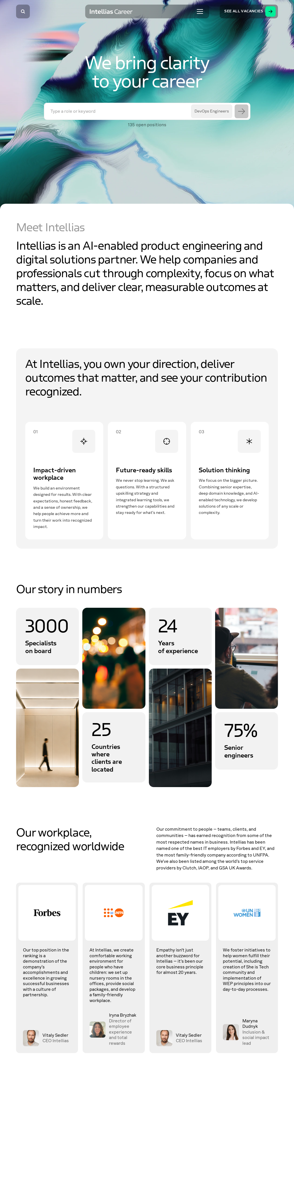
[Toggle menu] (200, 11)
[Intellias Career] (111, 11)
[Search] (23, 11)
